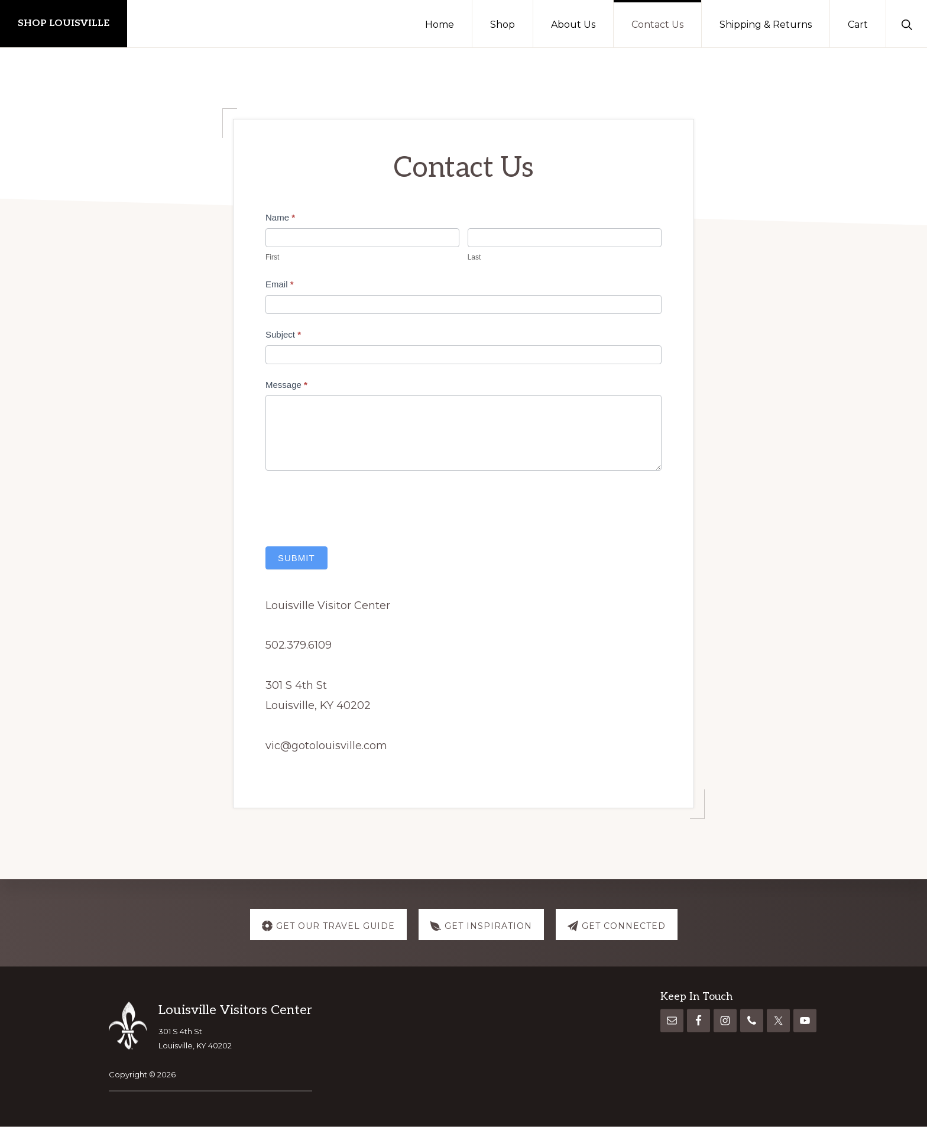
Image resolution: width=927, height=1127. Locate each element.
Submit (296, 558)
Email (279, 284)
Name (280, 217)
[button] (906, 23)
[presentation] (355, 505)
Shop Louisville (63, 23)
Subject (283, 334)
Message (286, 385)
